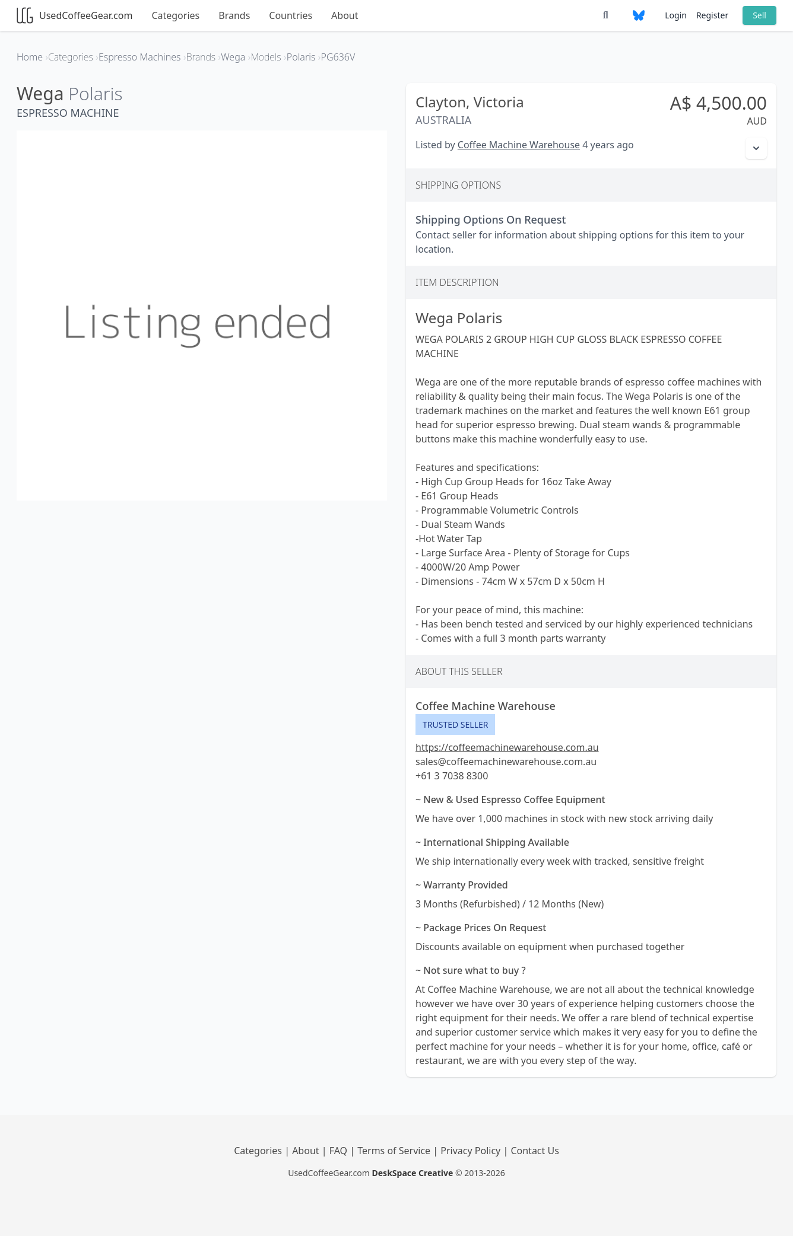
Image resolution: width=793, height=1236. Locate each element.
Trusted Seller (455, 724)
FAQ (339, 1150)
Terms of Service (395, 1150)
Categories (175, 15)
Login (676, 15)
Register (712, 15)
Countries (290, 15)
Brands (234, 15)
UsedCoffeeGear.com (74, 15)
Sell (759, 15)
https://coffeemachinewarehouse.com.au (507, 747)
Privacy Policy (471, 1150)
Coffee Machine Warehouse (519, 144)
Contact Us (534, 1150)
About (344, 15)
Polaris (95, 93)
